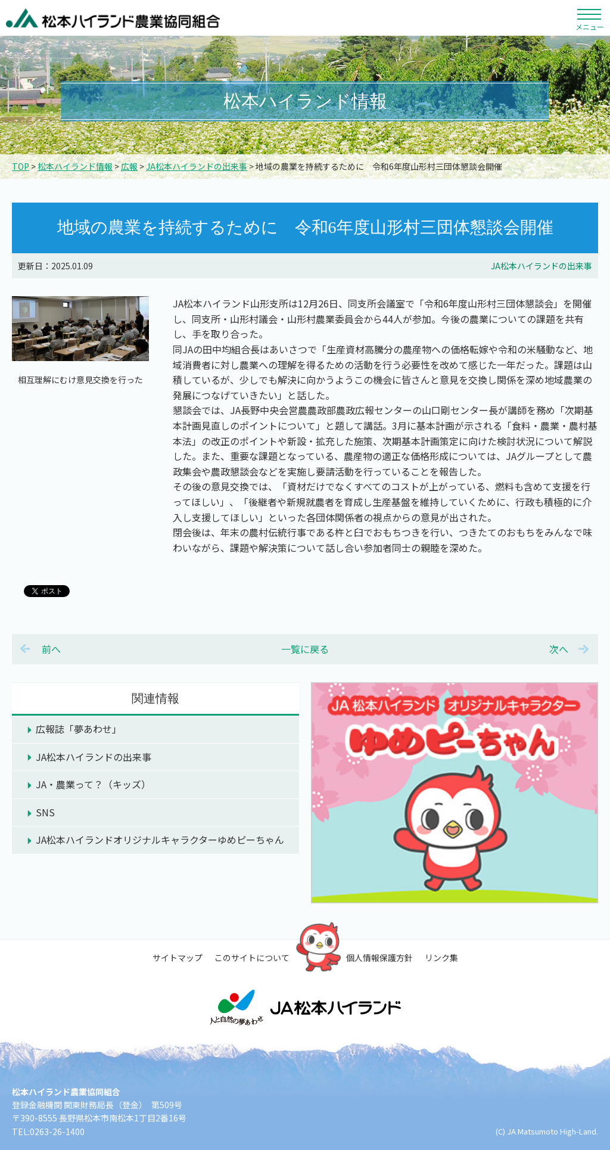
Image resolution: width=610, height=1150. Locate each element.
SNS (45, 812)
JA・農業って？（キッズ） (93, 784)
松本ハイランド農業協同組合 (113, 18)
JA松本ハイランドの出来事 (196, 166)
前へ (51, 649)
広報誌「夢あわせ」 (79, 729)
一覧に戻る (305, 649)
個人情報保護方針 (379, 957)
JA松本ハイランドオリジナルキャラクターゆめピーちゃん (160, 839)
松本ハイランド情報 (75, 166)
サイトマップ (177, 957)
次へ (558, 649)
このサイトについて (252, 957)
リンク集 (441, 957)
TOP (20, 166)
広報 (129, 166)
